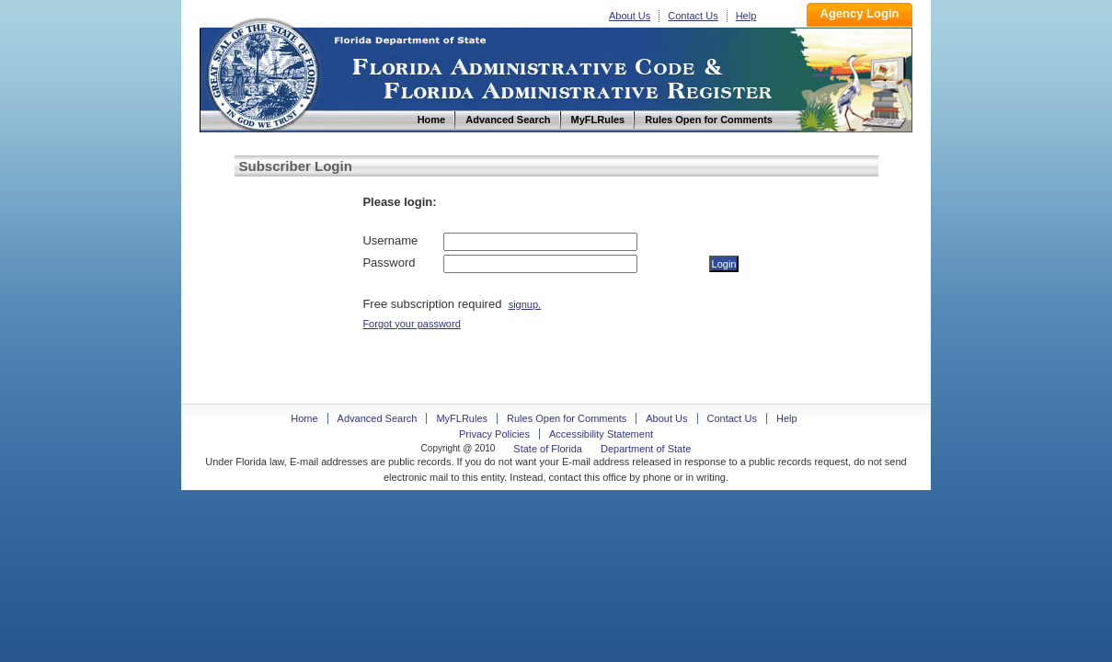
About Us (629, 15)
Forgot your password (411, 323)
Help (746, 15)
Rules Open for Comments (566, 418)
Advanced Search (378, 418)
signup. (525, 304)
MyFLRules (461, 418)
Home (262, 72)
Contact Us (692, 15)
